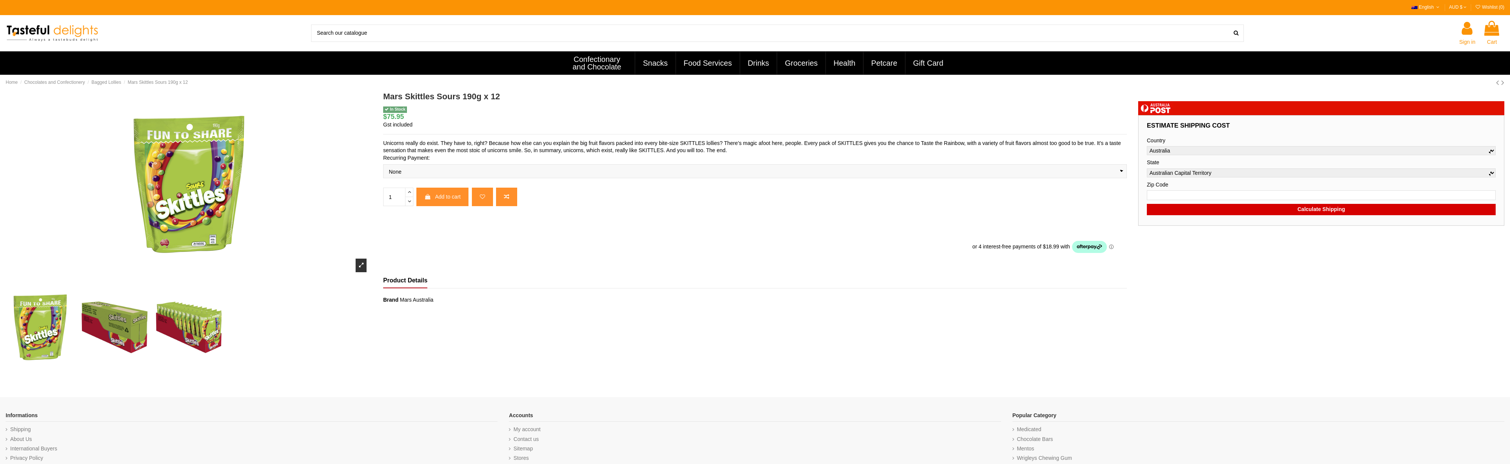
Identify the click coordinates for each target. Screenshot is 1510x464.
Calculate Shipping (1321, 209)
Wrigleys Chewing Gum (1044, 458)
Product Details (405, 280)
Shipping (20, 429)
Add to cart (442, 197)
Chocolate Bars (1035, 439)
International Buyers (33, 449)
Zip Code (1157, 185)
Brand (390, 300)
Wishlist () (1489, 7)
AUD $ (1458, 7)
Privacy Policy (26, 458)
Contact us (526, 439)
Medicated (1029, 429)
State (1153, 162)
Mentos (1025, 449)
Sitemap (523, 449)
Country (1156, 140)
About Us (21, 439)
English (1426, 7)
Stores (520, 458)
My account (527, 429)
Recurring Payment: (406, 158)
